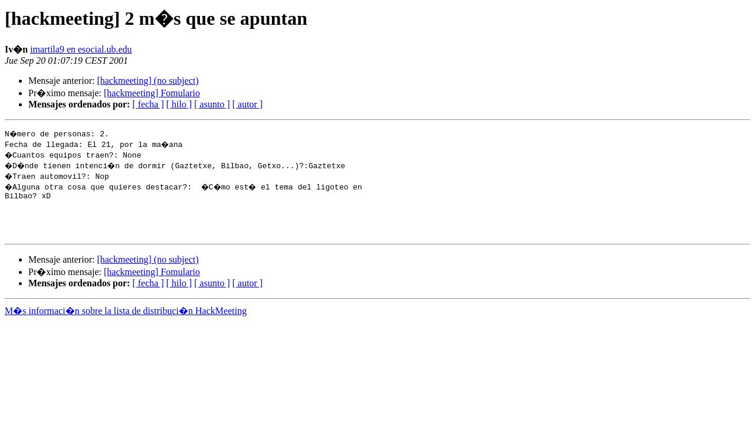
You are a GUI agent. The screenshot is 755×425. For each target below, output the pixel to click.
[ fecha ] (147, 104)
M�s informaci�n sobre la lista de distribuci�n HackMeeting (126, 320)
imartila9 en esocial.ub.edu (81, 49)
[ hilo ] (179, 104)
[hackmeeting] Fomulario (152, 93)
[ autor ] (247, 104)
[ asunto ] (211, 104)
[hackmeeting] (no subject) (147, 81)
